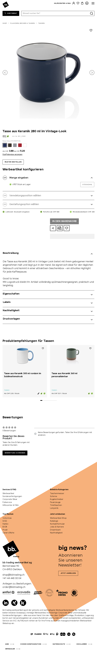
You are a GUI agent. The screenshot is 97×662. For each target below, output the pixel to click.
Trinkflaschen (56, 505)
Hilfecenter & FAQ (62, 3)
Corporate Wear (10, 499)
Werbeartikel (8, 494)
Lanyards (54, 508)
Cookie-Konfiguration (30, 644)
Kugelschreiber (56, 499)
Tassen (6, 390)
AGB (7, 644)
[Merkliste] (77, 3)
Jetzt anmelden (68, 573)
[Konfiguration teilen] (53, 228)
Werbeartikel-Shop (58, 518)
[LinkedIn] (6, 603)
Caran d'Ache (8, 533)
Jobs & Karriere (57, 527)
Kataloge (54, 521)
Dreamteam (55, 530)
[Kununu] (23, 603)
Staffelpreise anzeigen (12, 155)
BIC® (5, 527)
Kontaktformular (57, 524)
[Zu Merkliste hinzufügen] (90, 30)
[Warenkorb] (82, 3)
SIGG (5, 521)
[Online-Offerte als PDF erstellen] (60, 228)
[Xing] (14, 603)
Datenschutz (59, 644)
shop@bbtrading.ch (14, 575)
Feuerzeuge (55, 502)
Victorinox (7, 518)
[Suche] (91, 13)
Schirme (53, 496)
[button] (5, 72)
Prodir (5, 530)
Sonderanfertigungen (12, 496)
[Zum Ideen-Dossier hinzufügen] (66, 228)
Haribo (5, 524)
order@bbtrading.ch (14, 587)
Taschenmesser (57, 494)
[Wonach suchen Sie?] (55, 13)
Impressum (10, 649)
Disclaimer (82, 644)
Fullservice (7, 502)
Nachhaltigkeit (56, 533)
